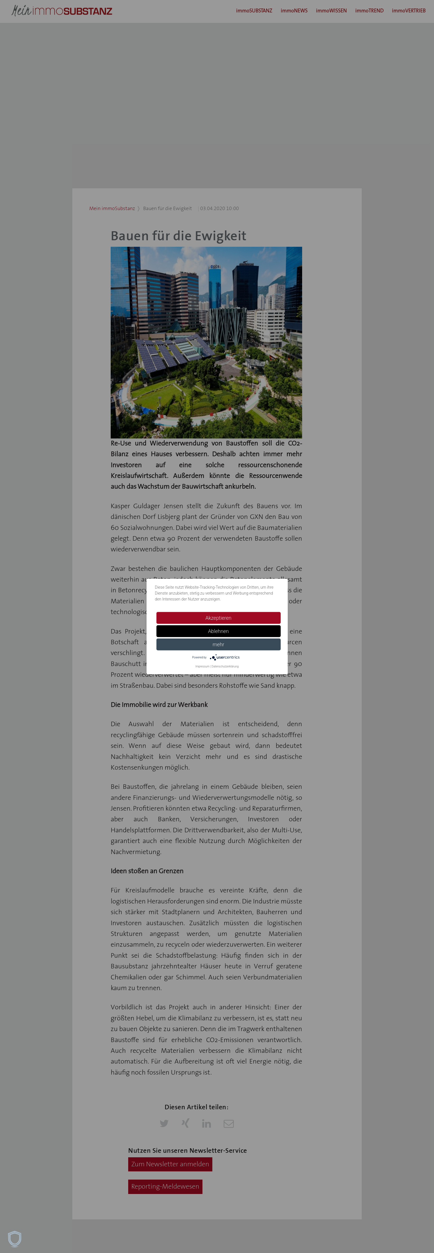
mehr (218, 644)
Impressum (202, 666)
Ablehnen (218, 631)
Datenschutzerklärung (225, 666)
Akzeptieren (218, 618)
